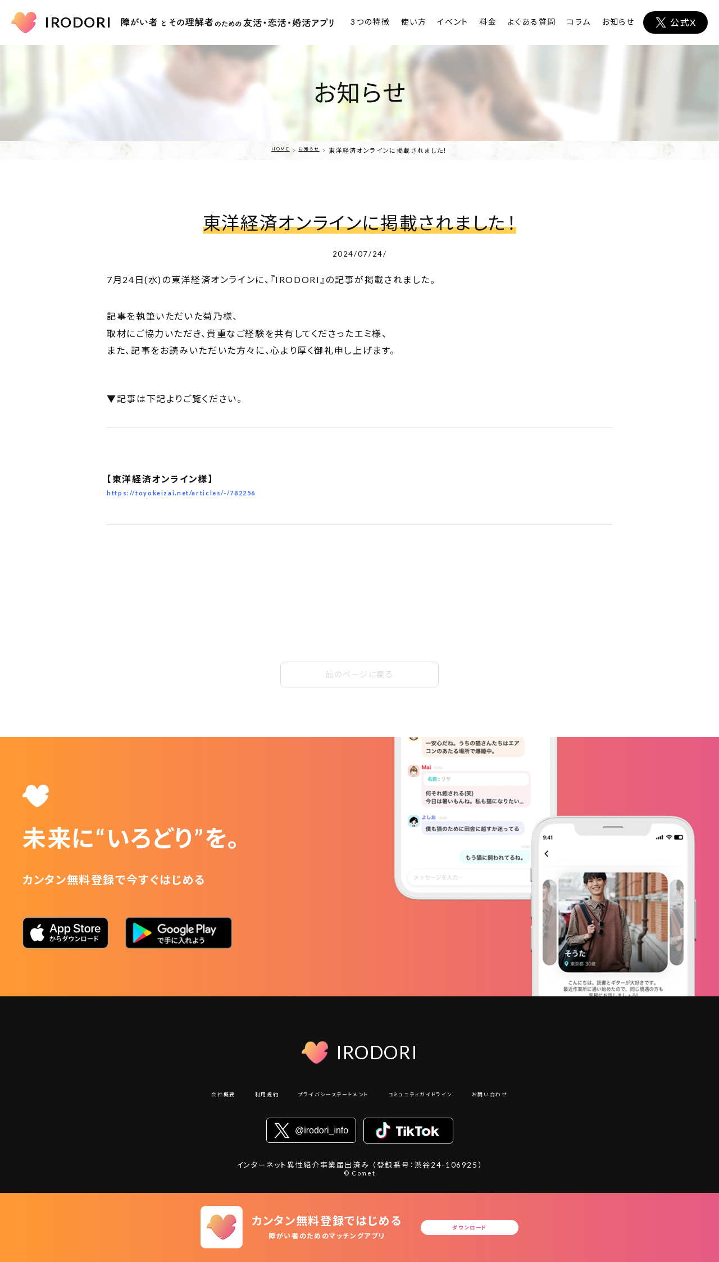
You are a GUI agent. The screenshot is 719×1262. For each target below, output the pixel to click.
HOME (277, 150)
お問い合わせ (522, 1096)
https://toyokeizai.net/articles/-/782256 (208, 495)
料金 (488, 21)
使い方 (414, 21)
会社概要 (189, 1096)
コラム (579, 21)
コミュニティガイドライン (436, 1096)
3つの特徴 (370, 21)
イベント (452, 21)
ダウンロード (473, 1227)
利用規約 (241, 1096)
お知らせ (618, 21)
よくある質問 (531, 21)
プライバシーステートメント (325, 1096)
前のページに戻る (359, 674)
